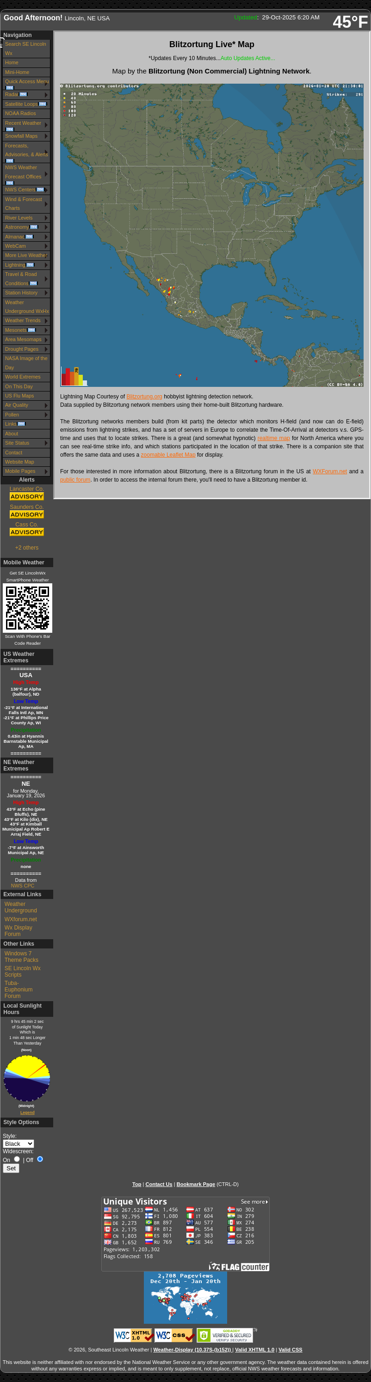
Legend (27, 1112)
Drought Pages (21, 349)
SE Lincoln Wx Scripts (23, 971)
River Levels (18, 217)
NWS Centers (25, 189)
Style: (10, 1136)
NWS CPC (22, 885)
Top (136, 1184)
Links (15, 424)
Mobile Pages (20, 471)
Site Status (17, 443)
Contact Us (158, 1184)
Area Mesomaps (23, 339)
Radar (16, 94)
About (11, 433)
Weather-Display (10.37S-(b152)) (192, 1349)
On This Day (19, 386)
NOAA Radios (20, 113)
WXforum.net (21, 919)
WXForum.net (330, 471)
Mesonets (20, 330)
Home (12, 62)
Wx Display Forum (18, 930)
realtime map (274, 438)
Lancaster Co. (27, 494)
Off (29, 1160)
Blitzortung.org (144, 396)
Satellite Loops (26, 104)
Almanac (19, 236)
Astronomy (21, 227)
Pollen (12, 414)
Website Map (19, 462)
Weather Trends (23, 320)
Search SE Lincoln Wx (25, 48)
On (6, 1160)
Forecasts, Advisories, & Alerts (26, 153)
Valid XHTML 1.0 (254, 1349)
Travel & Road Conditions (21, 278)
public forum (75, 480)
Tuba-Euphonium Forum (19, 989)
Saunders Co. (27, 512)
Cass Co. (27, 529)
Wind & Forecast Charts (23, 203)
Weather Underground (21, 907)
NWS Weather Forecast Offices (23, 175)
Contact (13, 452)
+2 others (26, 547)
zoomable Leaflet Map (168, 455)
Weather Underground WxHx (27, 307)
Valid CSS (290, 1349)
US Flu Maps (19, 395)
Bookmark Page (196, 1184)
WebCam (15, 246)
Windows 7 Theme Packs (21, 956)
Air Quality (16, 405)
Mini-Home (17, 72)
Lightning (20, 265)
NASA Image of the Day (26, 362)
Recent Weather (23, 125)
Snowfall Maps (21, 136)
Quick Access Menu (27, 84)
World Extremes (23, 376)
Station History (21, 292)
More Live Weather (26, 255)
